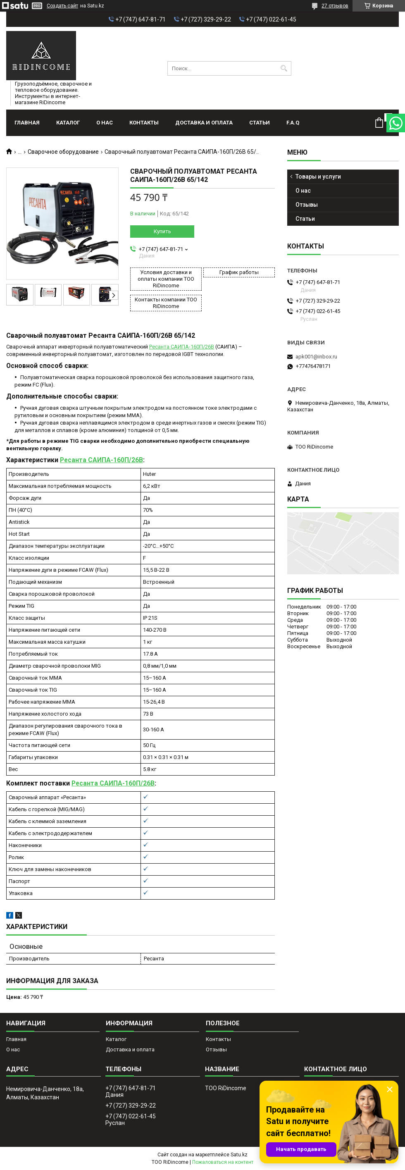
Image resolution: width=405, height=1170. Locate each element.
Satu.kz (239, 1155)
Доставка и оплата (204, 122)
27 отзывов (335, 6)
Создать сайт (62, 6)
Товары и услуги (318, 176)
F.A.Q (292, 122)
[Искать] (284, 68)
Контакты (144, 122)
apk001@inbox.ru (316, 356)
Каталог (68, 122)
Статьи (259, 122)
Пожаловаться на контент (222, 1162)
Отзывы (306, 204)
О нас (104, 122)
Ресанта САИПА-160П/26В (181, 347)
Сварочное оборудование (63, 151)
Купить (162, 231)
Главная (27, 122)
